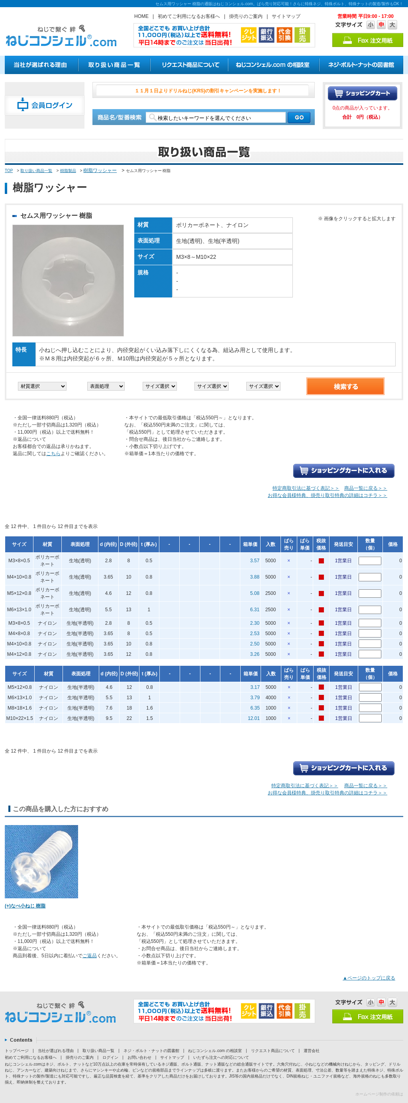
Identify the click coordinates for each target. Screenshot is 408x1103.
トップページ (17, 1050)
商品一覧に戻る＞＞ (365, 488)
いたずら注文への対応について (221, 1057)
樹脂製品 (68, 170)
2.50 (254, 644)
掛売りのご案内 (246, 16)
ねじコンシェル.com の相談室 (214, 1050)
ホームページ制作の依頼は (379, 1094)
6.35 (255, 708)
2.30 (254, 623)
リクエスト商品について (273, 1050)
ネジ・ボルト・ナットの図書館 (151, 1050)
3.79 (255, 697)
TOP (9, 170)
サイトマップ (286, 16)
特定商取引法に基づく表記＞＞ (306, 488)
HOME (141, 16)
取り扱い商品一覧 (36, 170)
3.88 (254, 577)
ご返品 (89, 955)
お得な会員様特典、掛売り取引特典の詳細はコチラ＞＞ (327, 495)
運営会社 (312, 1050)
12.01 (254, 718)
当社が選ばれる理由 (56, 1050)
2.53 (254, 633)
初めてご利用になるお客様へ (189, 16)
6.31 (254, 609)
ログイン (110, 1057)
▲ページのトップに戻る (369, 978)
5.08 (254, 593)
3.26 (254, 654)
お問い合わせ (139, 1057)
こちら (53, 453)
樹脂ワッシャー (100, 170)
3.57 (254, 560)
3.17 (255, 687)
